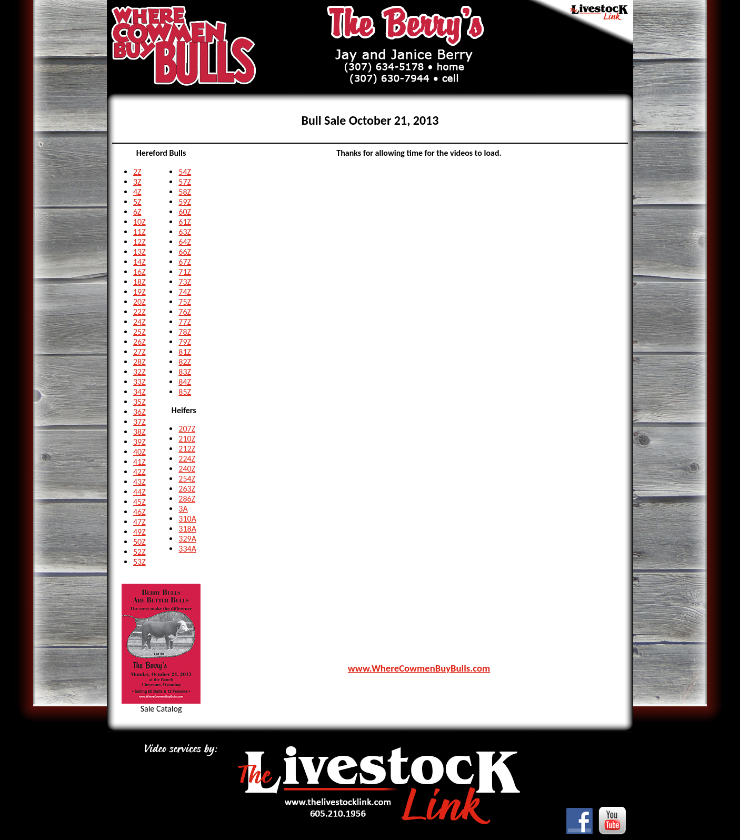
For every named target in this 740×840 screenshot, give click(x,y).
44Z (139, 492)
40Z (139, 452)
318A (187, 529)
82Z (184, 362)
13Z (139, 252)
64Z (184, 242)
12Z (139, 242)
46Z (139, 512)
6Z (137, 212)
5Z (137, 202)
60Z (184, 212)
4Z (137, 192)
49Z (139, 532)
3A (182, 509)
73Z (184, 282)
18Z (139, 282)
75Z (184, 302)
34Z (139, 392)
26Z (139, 342)
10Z (139, 222)
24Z (139, 322)
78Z (184, 332)
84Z (184, 382)
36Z (139, 412)
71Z (184, 272)
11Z (139, 232)
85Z (184, 392)
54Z (184, 172)
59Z (184, 202)
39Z (139, 442)
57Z (184, 182)
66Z (184, 252)
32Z (139, 372)
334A (187, 549)
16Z (139, 272)
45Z (139, 502)
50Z (139, 542)
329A (187, 539)
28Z (139, 362)
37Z (139, 422)
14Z (139, 262)
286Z (186, 499)
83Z (184, 372)
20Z (139, 302)
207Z (186, 429)
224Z (186, 459)
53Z (139, 562)
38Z (139, 432)
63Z (184, 232)
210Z (186, 439)
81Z (184, 352)
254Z (186, 479)
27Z (139, 352)
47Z (139, 522)
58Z (184, 192)
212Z (186, 449)
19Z (139, 292)
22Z (139, 312)
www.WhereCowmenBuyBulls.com (419, 668)
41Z (139, 462)
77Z (184, 322)
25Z (139, 332)
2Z (137, 172)
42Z (139, 472)
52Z (139, 552)
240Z (186, 469)
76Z (184, 312)
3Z (137, 182)
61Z (184, 222)
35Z (139, 402)
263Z (186, 489)
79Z (184, 342)
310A (187, 519)
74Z (184, 292)
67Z (184, 262)
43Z (139, 482)
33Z (139, 382)
